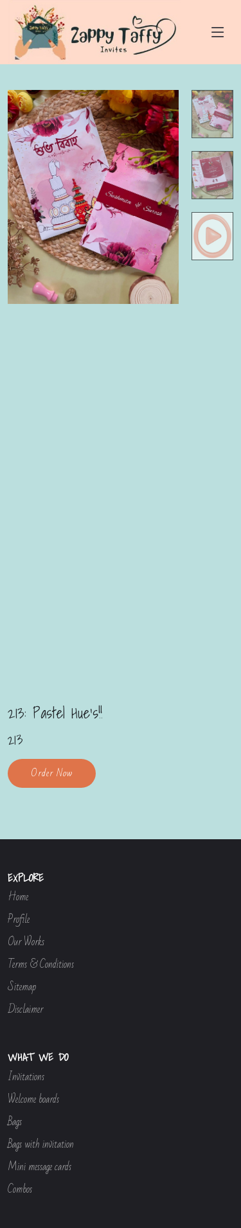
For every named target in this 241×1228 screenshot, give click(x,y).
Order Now (52, 773)
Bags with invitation (41, 1145)
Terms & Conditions (41, 965)
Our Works (26, 942)
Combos (20, 1190)
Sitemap (22, 987)
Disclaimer (25, 1010)
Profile (19, 920)
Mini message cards (39, 1167)
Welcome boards (33, 1100)
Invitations (26, 1077)
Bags (15, 1122)
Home (18, 897)
